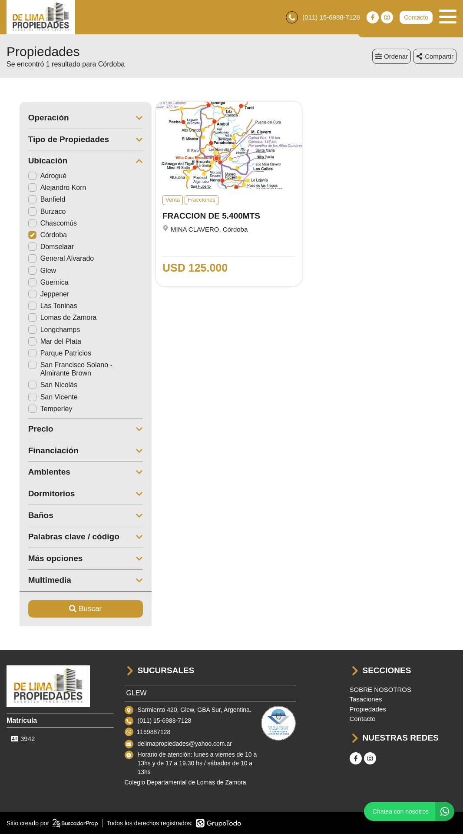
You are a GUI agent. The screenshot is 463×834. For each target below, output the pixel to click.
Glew (29, 270)
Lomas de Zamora (49, 318)
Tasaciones (366, 699)
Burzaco (34, 211)
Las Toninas (39, 306)
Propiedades (368, 709)
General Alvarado (48, 259)
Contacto (416, 17)
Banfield (34, 200)
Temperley (37, 409)
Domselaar (38, 247)
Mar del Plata (41, 341)
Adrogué (34, 176)
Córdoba (34, 235)
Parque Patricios (46, 353)
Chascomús (39, 223)
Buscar (72, 609)
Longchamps (41, 330)
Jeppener (35, 294)
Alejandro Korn (44, 188)
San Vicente (40, 397)
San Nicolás (39, 385)
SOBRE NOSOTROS (381, 689)
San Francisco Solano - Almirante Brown (57, 369)
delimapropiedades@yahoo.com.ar (185, 744)
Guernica (35, 283)
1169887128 (154, 731)
